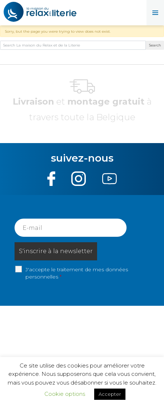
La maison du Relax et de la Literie (40, 13)
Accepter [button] (110, 394)
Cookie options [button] (64, 393)
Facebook (51, 178)
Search (155, 45)
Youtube (109, 178)
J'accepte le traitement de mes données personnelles (76, 273)
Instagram (78, 178)
